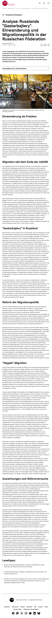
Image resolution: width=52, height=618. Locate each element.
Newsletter (29, 606)
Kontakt (40, 606)
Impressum (7, 606)
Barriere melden (18, 609)
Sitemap (22, 606)
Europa (18, 8)
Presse (46, 606)
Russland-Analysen (25, 8)
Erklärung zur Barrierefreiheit (31, 609)
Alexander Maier (8, 43)
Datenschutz (15, 606)
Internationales (11, 8)
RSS (35, 606)
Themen (4, 8)
